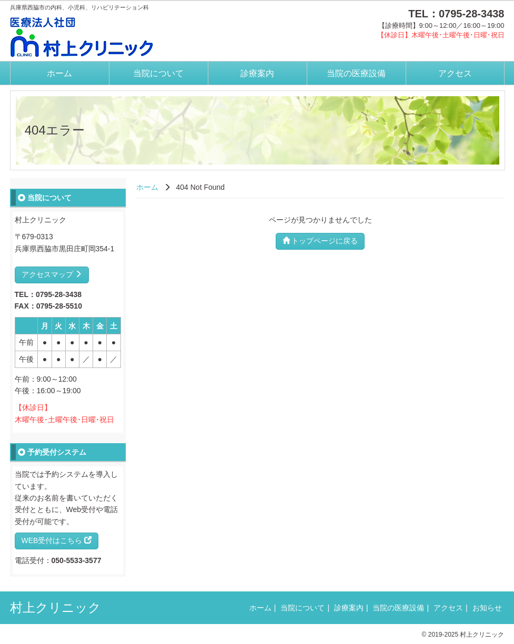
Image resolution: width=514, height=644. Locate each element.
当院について (158, 73)
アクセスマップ (52, 274)
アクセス (455, 73)
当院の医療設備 (356, 73)
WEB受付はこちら (57, 540)
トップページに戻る (320, 241)
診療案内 (257, 73)
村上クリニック (55, 607)
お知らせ (487, 608)
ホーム (59, 73)
